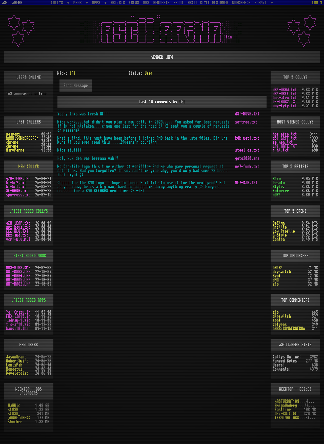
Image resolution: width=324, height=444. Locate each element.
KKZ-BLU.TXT (17, 231)
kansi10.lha (17, 329)
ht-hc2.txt (16, 183)
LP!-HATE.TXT (285, 146)
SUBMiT (262, 3)
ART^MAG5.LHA (18, 280)
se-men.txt (283, 142)
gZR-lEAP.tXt (18, 179)
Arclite (280, 227)
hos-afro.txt (285, 98)
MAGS (78, 3)
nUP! (277, 195)
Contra (279, 239)
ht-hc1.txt (16, 187)
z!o (276, 284)
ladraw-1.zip (18, 320)
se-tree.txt (246, 122)
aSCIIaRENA (12, 3)
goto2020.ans (247, 158)
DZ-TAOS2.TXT (285, 102)
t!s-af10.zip (18, 324)
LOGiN (317, 3)
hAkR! (278, 268)
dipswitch (282, 272)
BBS (146, 3)
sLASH (13, 410)
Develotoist (17, 373)
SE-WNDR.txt (17, 191)
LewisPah (14, 365)
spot (277, 320)
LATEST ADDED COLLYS (28, 211)
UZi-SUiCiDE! (287, 414)
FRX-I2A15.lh (18, 316)
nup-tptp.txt (285, 106)
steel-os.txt (247, 150)
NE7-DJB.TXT (246, 183)
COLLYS (58, 3)
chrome (12, 142)
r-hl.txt (281, 150)
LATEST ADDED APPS (28, 300)
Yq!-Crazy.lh (18, 312)
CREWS (134, 3)
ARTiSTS (118, 3)
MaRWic (14, 405)
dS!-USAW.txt (285, 90)
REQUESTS (161, 3)
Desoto (279, 183)
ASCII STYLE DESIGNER (208, 3)
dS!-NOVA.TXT (247, 114)
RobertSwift (17, 361)
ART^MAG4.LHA (18, 276)
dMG (276, 280)
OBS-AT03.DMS (18, 268)
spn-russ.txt (18, 195)
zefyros (280, 324)
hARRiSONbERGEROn (22, 138)
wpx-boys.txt (18, 227)
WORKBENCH (241, 3)
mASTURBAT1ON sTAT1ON (290, 401)
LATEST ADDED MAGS (28, 256)
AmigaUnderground (290, 405)
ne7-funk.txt (247, 167)
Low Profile (284, 231)
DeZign (279, 223)
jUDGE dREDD (19, 418)
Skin (277, 179)
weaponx (13, 134)
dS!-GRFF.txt (285, 94)
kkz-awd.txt (17, 235)
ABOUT (179, 3)
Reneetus (14, 369)
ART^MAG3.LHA (18, 272)
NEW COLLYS (28, 167)
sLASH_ (14, 414)
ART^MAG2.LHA (18, 284)
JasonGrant (16, 357)
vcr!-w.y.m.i (18, 239)
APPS (97, 3)
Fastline (283, 410)
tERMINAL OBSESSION (290, 418)
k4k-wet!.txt (247, 138)
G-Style (280, 235)
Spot (277, 276)
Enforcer (281, 191)
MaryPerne (15, 150)
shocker (15, 422)
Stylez (279, 187)
